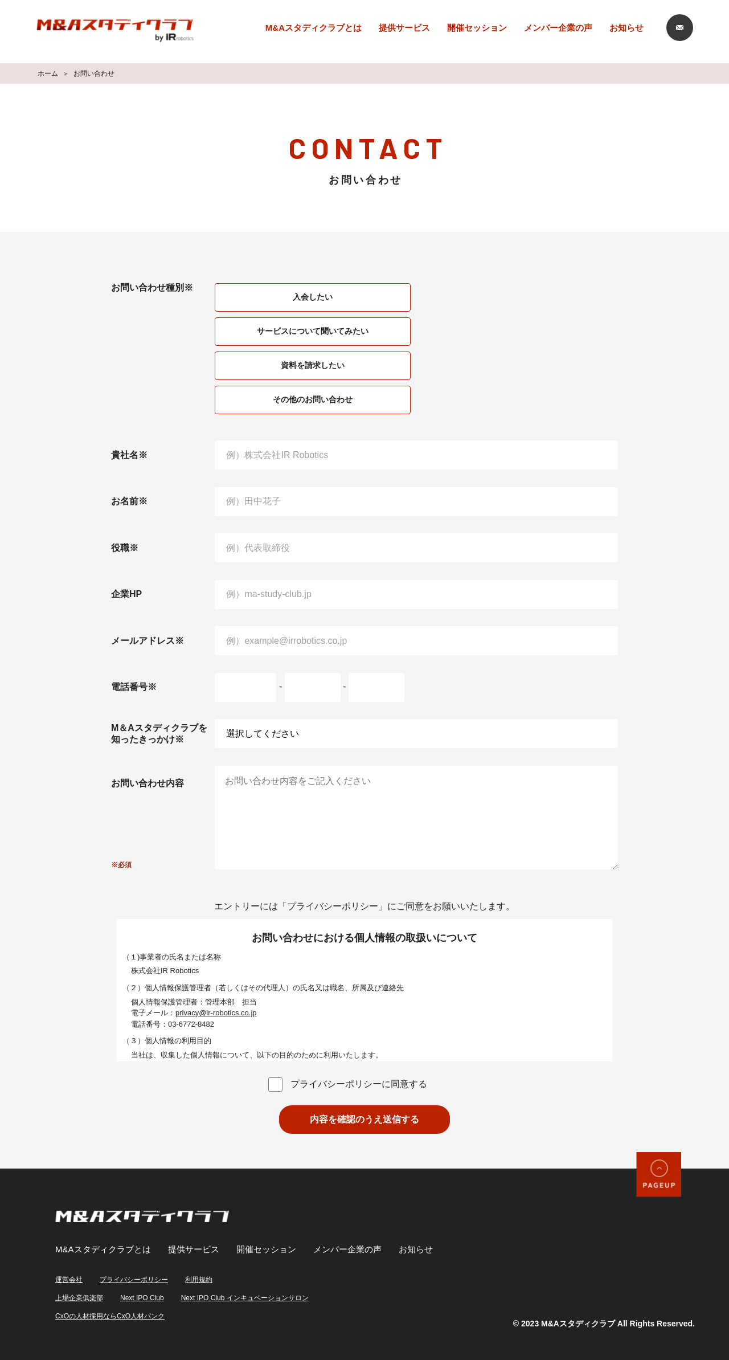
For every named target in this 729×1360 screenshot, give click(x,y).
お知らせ (626, 27)
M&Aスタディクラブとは (313, 27)
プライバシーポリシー (134, 1279)
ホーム (48, 73)
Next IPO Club (142, 1297)
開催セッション (477, 27)
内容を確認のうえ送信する (364, 1119)
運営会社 (69, 1279)
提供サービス (404, 27)
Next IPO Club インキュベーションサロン (245, 1297)
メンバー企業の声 (558, 27)
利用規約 (198, 1279)
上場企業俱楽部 (79, 1297)
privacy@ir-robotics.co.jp (216, 1012)
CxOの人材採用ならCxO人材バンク (110, 1316)
